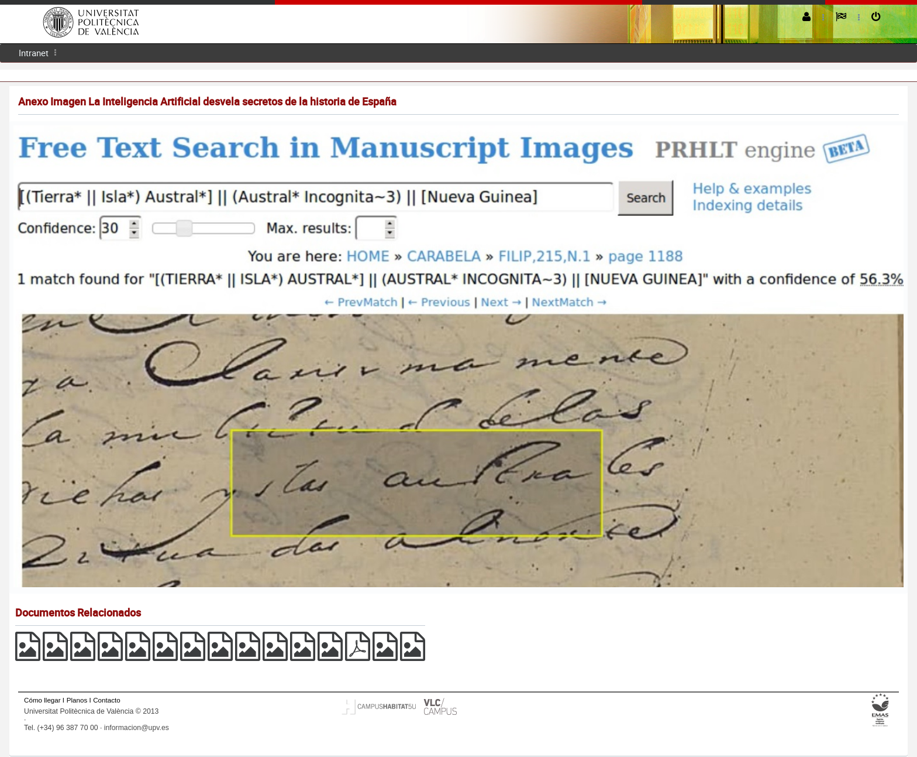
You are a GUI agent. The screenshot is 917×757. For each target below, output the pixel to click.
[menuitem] (33, 53)
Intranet (34, 53)
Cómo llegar (42, 700)
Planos (77, 700)
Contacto (106, 700)
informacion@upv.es (136, 728)
